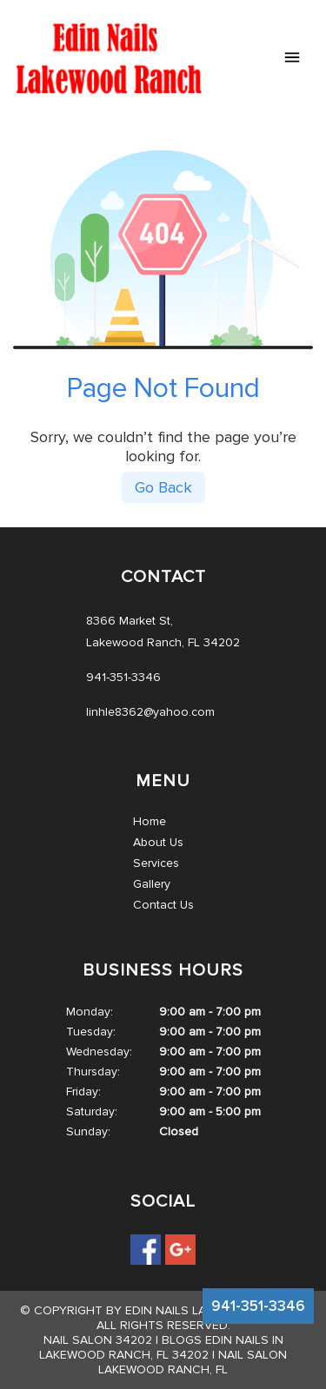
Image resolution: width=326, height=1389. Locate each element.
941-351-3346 (258, 1306)
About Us (158, 842)
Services (156, 863)
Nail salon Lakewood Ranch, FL (192, 1362)
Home (149, 821)
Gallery (151, 883)
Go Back (163, 487)
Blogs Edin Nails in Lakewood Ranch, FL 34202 (161, 1347)
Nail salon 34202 (97, 1340)
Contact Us (163, 904)
